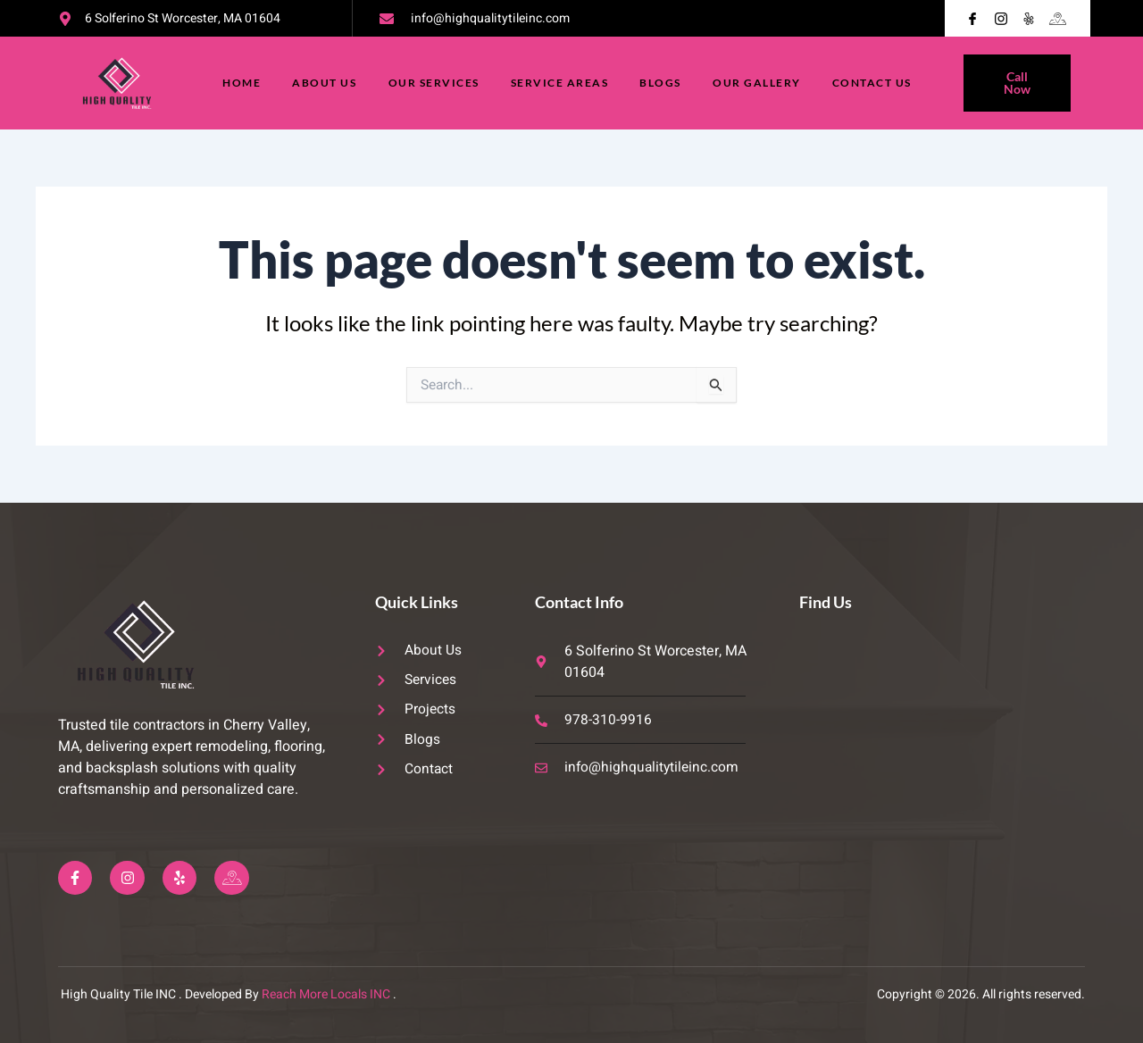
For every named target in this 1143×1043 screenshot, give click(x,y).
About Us (323, 82)
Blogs (662, 82)
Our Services (433, 82)
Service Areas (560, 82)
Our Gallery (758, 82)
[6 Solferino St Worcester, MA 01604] (941, 735)
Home (240, 82)
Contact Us (874, 82)
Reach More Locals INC (326, 994)
